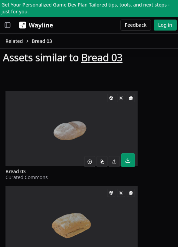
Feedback (136, 25)
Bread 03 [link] (42, 41)
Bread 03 (102, 57)
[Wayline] (34, 25)
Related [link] (14, 41)
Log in (165, 25)
